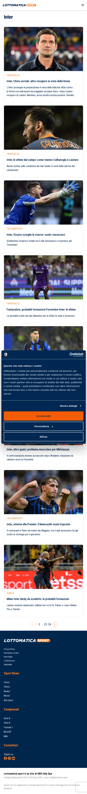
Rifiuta (43, 436)
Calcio (7, 682)
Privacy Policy (9, 649)
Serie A (7, 718)
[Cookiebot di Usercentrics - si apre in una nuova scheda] (69, 355)
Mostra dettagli (68, 406)
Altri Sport (8, 700)
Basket (7, 691)
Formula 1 (8, 727)
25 (45, 624)
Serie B (7, 723)
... (42, 624)
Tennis (7, 686)
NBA (6, 736)
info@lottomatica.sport (58, 777)
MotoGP (7, 732)
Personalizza (43, 426)
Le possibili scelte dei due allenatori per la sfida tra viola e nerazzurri (41, 315)
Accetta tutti (44, 415)
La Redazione (9, 661)
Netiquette (8, 664)
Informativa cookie (11, 653)
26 (49, 624)
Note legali (8, 657)
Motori (7, 695)
